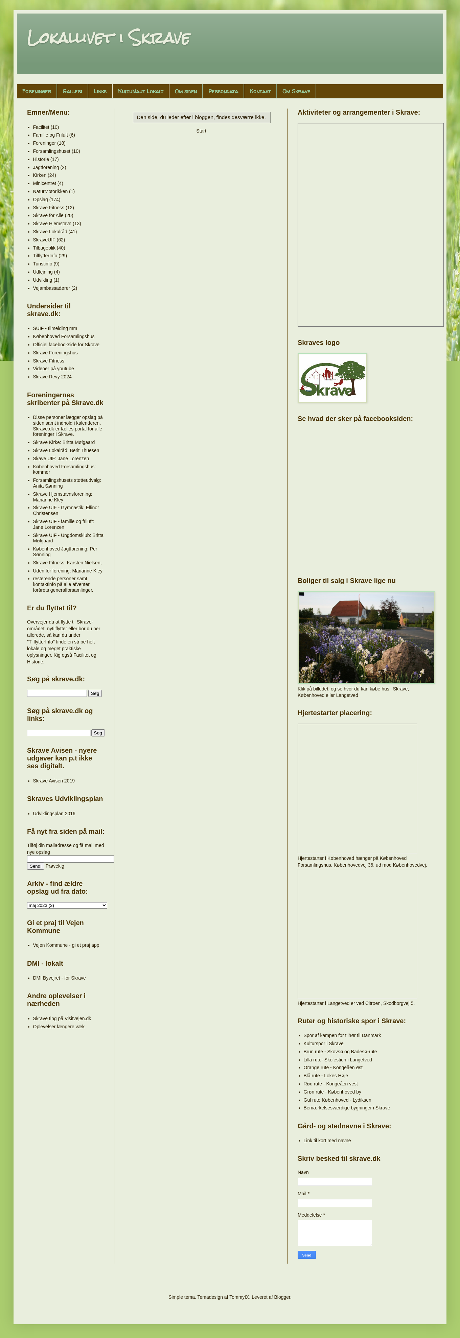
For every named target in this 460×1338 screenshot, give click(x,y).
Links (100, 91)
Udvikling (42, 280)
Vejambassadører (51, 288)
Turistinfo (42, 263)
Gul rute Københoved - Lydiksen (337, 1100)
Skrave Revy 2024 (52, 376)
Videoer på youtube (53, 368)
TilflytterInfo (45, 255)
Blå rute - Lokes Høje (326, 1075)
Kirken (40, 175)
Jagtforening (46, 167)
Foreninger (36, 91)
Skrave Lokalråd (50, 231)
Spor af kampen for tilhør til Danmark (342, 1035)
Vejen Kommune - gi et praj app (66, 945)
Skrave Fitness (49, 207)
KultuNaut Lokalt (140, 91)
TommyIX (239, 1297)
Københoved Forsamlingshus (64, 336)
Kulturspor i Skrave (324, 1043)
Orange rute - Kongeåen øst (333, 1067)
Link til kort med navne (327, 1140)
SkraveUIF (44, 239)
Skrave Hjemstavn (52, 223)
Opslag (40, 199)
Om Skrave (296, 91)
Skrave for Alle (48, 215)
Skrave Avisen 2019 (54, 780)
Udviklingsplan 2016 (54, 813)
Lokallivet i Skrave (108, 37)
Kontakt (260, 91)
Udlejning (43, 272)
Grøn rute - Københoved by (332, 1092)
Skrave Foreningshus (55, 352)
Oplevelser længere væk (59, 1026)
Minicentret (44, 183)
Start (201, 131)
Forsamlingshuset (52, 151)
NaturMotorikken (50, 191)
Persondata (223, 91)
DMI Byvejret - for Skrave (59, 978)
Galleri (72, 91)
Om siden (186, 91)
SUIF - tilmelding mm (55, 328)
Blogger (282, 1297)
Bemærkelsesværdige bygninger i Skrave (347, 1107)
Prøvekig (55, 866)
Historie (41, 159)
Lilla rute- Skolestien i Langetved (338, 1059)
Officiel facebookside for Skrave (66, 344)
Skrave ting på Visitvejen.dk (62, 1018)
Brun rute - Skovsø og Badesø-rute (340, 1051)
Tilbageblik (44, 248)
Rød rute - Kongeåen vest (331, 1083)
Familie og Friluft (50, 135)
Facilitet (41, 127)
